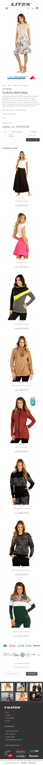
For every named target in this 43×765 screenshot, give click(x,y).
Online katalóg (9, 718)
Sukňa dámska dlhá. (21, 201)
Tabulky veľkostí (7, 123)
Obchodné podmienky (11, 731)
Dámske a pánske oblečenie (21, 85)
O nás (6, 712)
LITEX (4, 85)
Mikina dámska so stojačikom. (21, 508)
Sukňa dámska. (21, 262)
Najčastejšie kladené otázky (12, 739)
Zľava (9, 85)
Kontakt (7, 715)
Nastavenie (32, 763)
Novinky (7, 721)
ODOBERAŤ (31, 673)
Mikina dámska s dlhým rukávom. (21, 385)
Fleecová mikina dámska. (21, 324)
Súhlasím (23, 763)
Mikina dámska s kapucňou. (21, 631)
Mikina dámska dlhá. (21, 447)
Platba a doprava (9, 734)
